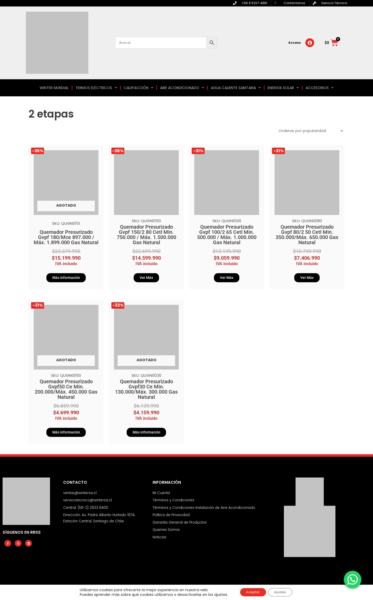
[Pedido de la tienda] (309, 131)
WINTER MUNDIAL (54, 87)
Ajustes (282, 592)
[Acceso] (309, 42)
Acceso (294, 42)
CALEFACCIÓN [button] (138, 88)
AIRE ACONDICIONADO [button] (182, 88)
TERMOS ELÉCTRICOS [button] (96, 88)
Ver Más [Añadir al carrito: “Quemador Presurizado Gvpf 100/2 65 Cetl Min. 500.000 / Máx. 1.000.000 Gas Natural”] (226, 278)
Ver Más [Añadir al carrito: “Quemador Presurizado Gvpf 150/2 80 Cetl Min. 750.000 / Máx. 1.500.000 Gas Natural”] (146, 278)
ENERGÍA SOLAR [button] (283, 88)
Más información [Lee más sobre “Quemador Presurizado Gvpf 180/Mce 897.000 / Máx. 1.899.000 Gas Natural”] (66, 278)
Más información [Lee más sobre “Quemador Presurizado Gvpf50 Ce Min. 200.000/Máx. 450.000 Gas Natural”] (66, 434)
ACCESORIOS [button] (320, 88)
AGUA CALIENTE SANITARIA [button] (236, 88)
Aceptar (251, 592)
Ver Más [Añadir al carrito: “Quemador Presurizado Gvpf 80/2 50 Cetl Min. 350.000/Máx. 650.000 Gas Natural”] (307, 278)
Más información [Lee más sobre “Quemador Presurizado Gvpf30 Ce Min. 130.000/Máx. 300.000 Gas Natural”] (146, 434)
